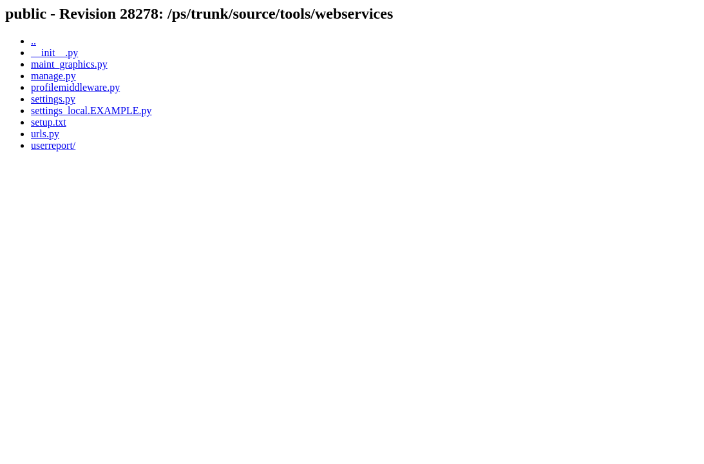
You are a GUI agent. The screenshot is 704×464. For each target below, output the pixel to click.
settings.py (53, 98)
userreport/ (53, 145)
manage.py (53, 75)
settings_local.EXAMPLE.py (91, 110)
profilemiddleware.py (75, 87)
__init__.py (54, 52)
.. (33, 40)
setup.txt (48, 122)
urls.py (45, 133)
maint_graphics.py (69, 64)
